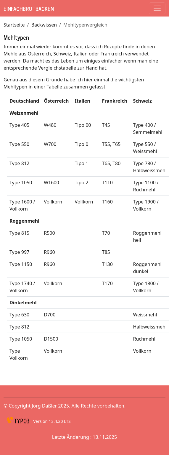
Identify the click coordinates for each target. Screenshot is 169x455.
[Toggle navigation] (157, 8)
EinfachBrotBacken (29, 8)
